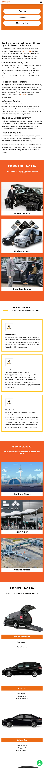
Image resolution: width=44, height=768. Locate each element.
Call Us (22, 11)
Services (23, 94)
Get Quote (22, 17)
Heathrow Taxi (27, 51)
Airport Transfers (18, 81)
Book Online (22, 23)
